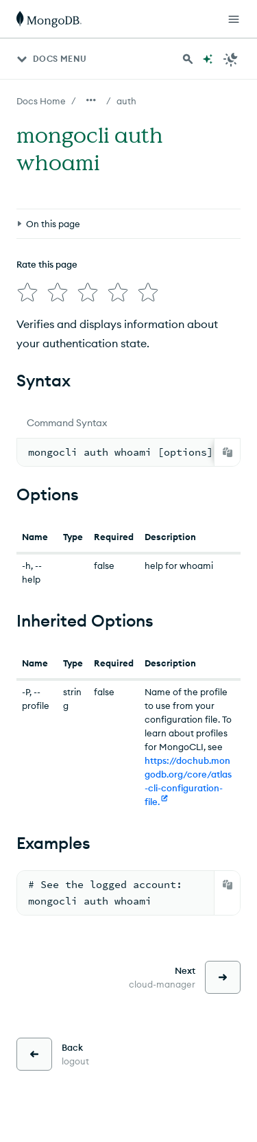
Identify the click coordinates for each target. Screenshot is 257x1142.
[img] (27, 292)
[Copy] (227, 452)
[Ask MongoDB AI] (207, 59)
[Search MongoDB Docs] (187, 59)
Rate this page (46, 264)
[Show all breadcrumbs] (91, 100)
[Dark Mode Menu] (231, 59)
